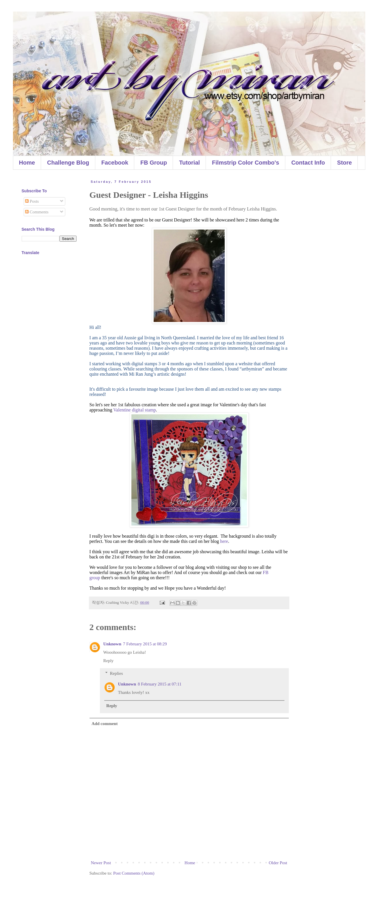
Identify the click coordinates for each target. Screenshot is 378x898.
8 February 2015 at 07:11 (159, 684)
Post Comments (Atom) (133, 873)
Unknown (112, 644)
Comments (37, 212)
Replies (116, 673)
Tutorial (189, 162)
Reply (108, 660)
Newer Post (101, 862)
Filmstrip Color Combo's (245, 162)
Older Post (278, 862)
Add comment (105, 723)
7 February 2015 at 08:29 (145, 644)
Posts (32, 201)
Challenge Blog (68, 162)
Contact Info (308, 162)
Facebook (114, 162)
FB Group (153, 162)
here (224, 541)
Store (344, 162)
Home (27, 162)
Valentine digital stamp (134, 409)
